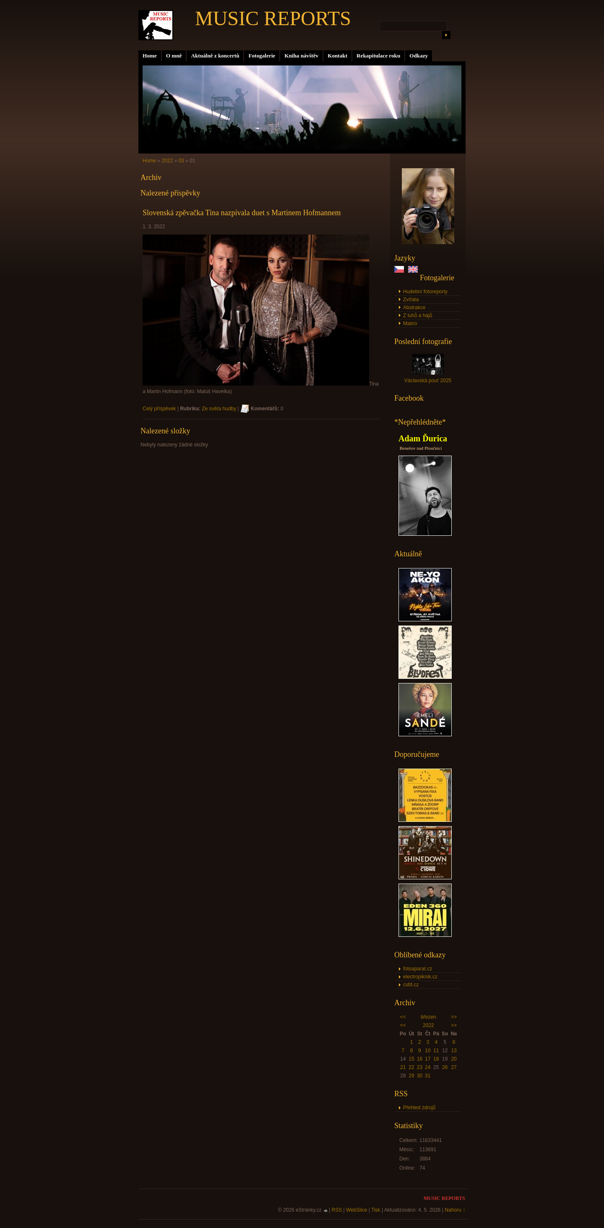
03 (181, 161)
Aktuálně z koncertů (215, 55)
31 (427, 1076)
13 (453, 1050)
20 (453, 1059)
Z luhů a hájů (417, 315)
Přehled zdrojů (419, 1108)
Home (150, 55)
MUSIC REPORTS (273, 18)
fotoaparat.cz (417, 969)
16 (419, 1059)
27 (453, 1067)
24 (427, 1067)
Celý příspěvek (159, 409)
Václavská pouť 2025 (428, 380)
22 (411, 1067)
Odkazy (418, 55)
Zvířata (411, 299)
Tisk (375, 1210)
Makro (410, 323)
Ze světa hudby (219, 409)
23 (419, 1067)
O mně (174, 55)
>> (454, 1017)
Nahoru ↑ (455, 1210)
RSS (337, 1210)
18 (436, 1059)
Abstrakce (414, 307)
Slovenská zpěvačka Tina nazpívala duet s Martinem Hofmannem (242, 213)
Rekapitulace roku (378, 55)
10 (427, 1050)
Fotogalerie (261, 55)
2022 (428, 1025)
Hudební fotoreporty (425, 292)
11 (436, 1050)
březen (428, 1017)
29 (411, 1076)
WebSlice (356, 1210)
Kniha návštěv (301, 55)
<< (403, 1017)
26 (445, 1067)
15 (411, 1059)
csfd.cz (411, 985)
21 (403, 1067)
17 (427, 1059)
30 (419, 1076)
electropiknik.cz (420, 977)
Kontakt (337, 55)
